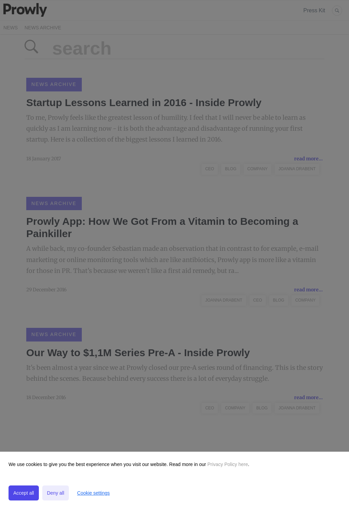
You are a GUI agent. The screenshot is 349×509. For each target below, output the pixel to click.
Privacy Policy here (227, 464)
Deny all (55, 493)
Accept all (23, 493)
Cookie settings (93, 493)
